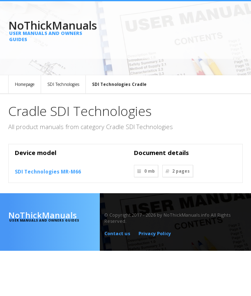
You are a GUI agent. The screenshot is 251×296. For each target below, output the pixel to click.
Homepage (25, 84)
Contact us (117, 233)
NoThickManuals (54, 30)
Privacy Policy (154, 233)
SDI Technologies (63, 84)
